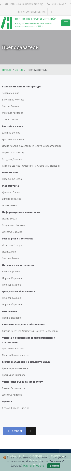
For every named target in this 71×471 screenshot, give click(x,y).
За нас (19, 70)
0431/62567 (56, 4)
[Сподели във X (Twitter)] (31, 431)
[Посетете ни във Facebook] (51, 11)
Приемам (54, 465)
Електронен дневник (31, 11)
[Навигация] (65, 23)
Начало (7, 70)
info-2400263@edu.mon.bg (24, 4)
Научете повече (33, 465)
